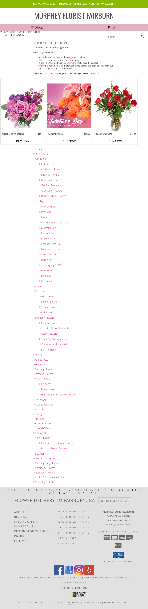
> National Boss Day (50, 249)
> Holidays (38, 201)
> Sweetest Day (47, 254)
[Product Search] (124, 36)
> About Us (39, 409)
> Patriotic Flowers (43, 374)
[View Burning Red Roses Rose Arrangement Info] (115, 106)
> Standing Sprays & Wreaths (54, 328)
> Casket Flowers (48, 333)
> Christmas (45, 281)
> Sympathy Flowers (43, 317)
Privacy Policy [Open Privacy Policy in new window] (92, 602)
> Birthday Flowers (49, 174)
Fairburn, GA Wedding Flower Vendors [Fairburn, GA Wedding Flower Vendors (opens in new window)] (106, 577)
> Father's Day (47, 233)
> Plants (37, 355)
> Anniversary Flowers (51, 169)
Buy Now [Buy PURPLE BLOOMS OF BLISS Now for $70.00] (22, 141)
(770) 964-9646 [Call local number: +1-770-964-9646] (122, 524)
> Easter (43, 217)
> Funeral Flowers (48, 323)
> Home (37, 149)
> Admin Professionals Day (53, 222)
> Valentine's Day (48, 206)
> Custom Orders (42, 423)
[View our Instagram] (79, 573)
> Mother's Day (47, 228)
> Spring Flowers (48, 301)
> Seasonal (39, 291)
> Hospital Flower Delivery (53, 448)
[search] (142, 36)
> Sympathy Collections (45, 482)
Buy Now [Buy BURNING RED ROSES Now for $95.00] (115, 141)
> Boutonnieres (47, 389)
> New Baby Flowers (50, 180)
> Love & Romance (43, 404)
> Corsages (45, 384)
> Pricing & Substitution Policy (48, 477)
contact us (94, 73)
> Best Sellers (40, 154)
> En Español (40, 400)
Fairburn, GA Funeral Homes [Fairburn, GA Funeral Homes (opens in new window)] (35, 577)
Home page (74, 60)
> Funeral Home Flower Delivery (56, 443)
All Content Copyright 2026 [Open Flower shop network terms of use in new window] (35, 602)
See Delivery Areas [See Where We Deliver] (114, 501)
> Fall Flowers (46, 312)
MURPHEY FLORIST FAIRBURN (74, 15)
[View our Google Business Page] (69, 573)
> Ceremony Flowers (44, 467)
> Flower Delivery (42, 437)
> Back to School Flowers (52, 196)
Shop (37, 27)
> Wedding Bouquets (44, 458)
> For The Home (48, 349)
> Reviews (38, 418)
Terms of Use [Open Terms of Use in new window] (74, 604)
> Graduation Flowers (50, 190)
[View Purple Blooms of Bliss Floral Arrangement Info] (23, 106)
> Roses (37, 286)
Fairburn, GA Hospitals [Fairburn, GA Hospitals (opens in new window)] (67, 577)
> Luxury (37, 414)
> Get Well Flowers (49, 185)
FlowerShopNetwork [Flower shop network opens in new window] (67, 602)
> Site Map (39, 453)
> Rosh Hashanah (48, 238)
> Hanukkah (45, 270)
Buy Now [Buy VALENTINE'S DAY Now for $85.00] (69, 141)
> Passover (45, 212)
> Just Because (47, 164)
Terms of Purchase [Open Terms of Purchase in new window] (116, 602)
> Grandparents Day (50, 243)
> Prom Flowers (41, 378)
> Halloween (45, 259)
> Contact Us (40, 433)
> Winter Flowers (48, 296)
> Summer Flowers (49, 307)
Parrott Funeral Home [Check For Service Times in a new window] (74, 587)
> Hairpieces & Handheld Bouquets (58, 394)
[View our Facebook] (59, 573)
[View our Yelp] (89, 573)
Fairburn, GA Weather (74, 582)
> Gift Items (39, 364)
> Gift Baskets (40, 359)
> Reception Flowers (44, 472)
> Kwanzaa (45, 275)
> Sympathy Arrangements (53, 339)
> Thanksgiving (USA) (50, 265)
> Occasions (39, 158)
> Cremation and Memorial (53, 344)
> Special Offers (41, 428)
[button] (118, 555)
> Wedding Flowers (43, 369)
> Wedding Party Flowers (46, 463)
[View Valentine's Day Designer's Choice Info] (69, 106)
